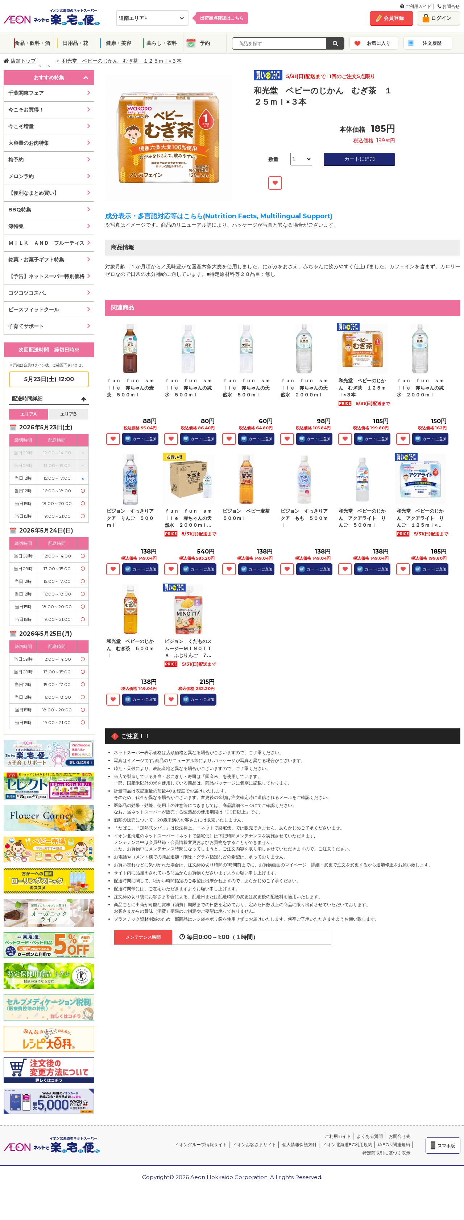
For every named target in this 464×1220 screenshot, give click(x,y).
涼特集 (16, 226)
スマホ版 (446, 1145)
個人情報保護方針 (299, 1144)
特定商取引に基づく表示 (386, 1153)
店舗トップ (20, 61)
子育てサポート (26, 326)
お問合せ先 (399, 1136)
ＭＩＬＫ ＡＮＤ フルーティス (46, 243)
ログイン (441, 18)
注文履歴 (432, 43)
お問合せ (449, 6)
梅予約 (16, 159)
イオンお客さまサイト (254, 1144)
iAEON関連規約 (394, 1144)
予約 (205, 43)
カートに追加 (359, 159)
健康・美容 (118, 43)
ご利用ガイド (415, 6)
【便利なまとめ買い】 (33, 193)
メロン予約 (21, 176)
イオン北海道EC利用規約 (347, 1144)
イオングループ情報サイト (201, 1144)
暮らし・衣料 (161, 43)
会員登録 (394, 18)
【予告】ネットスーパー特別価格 (46, 276)
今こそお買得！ (26, 109)
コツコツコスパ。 (28, 293)
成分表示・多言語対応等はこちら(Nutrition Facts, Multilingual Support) (218, 216)
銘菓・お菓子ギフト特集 (36, 259)
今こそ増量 (21, 126)
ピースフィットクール (33, 309)
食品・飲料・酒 (32, 43)
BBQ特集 (19, 209)
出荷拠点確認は (222, 18)
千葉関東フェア (26, 93)
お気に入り (378, 43)
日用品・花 (75, 43)
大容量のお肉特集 (28, 143)
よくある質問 (370, 1136)
